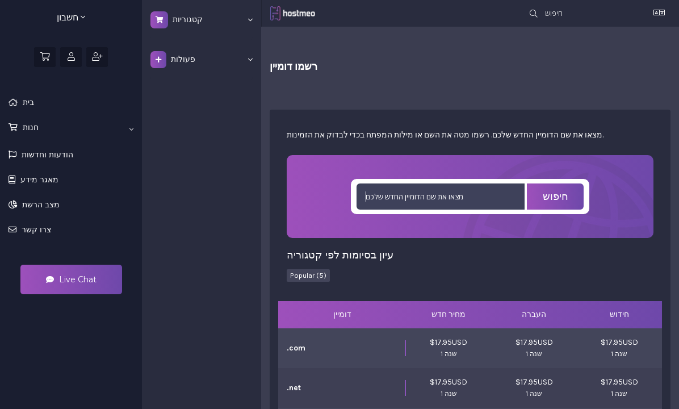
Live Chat (71, 279)
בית (27, 102)
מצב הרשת (40, 204)
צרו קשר (35, 229)
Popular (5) (308, 275)
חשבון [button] (71, 17)
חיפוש (555, 196)
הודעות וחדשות (46, 154)
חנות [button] (76, 127)
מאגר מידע (38, 179)
